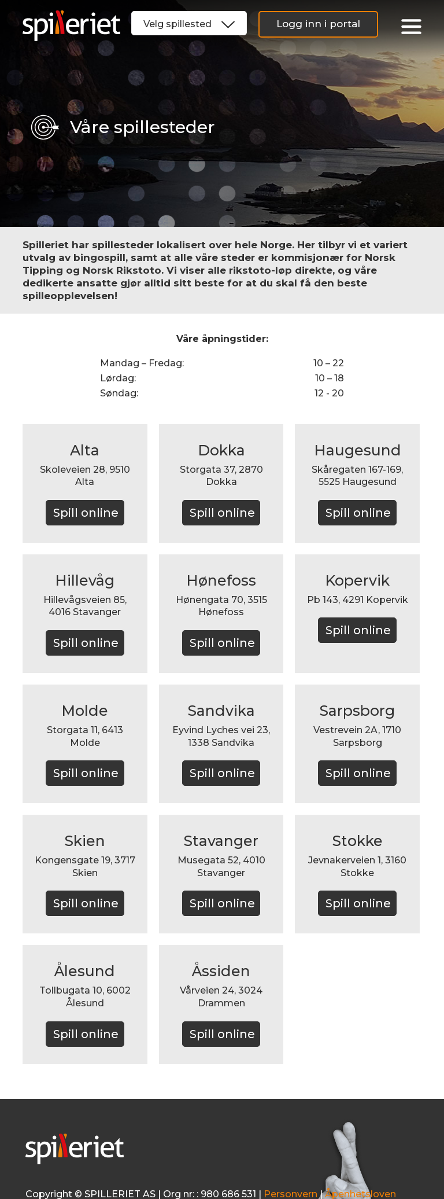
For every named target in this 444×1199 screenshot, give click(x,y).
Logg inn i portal (318, 24)
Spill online (86, 513)
